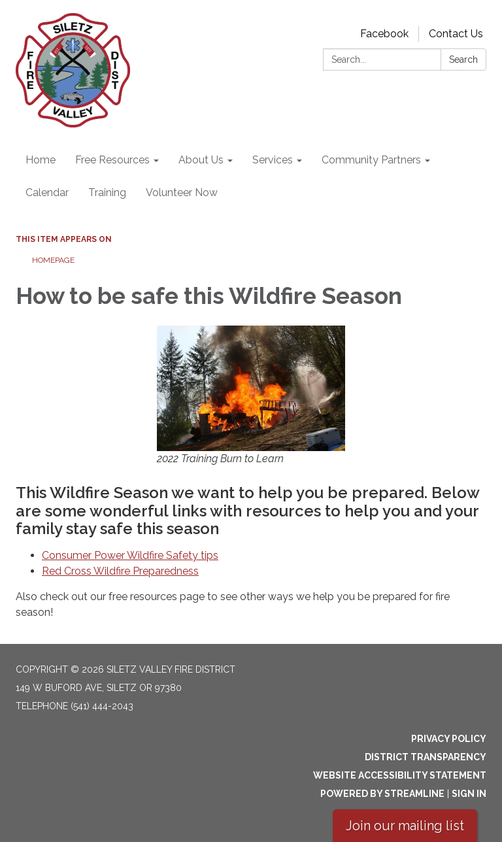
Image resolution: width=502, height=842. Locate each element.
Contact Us (456, 33)
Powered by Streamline (382, 793)
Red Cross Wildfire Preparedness (120, 571)
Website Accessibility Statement (399, 775)
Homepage (53, 260)
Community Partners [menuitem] (371, 160)
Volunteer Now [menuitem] (182, 192)
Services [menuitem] (272, 160)
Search (463, 59)
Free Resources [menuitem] (112, 160)
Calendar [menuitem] (47, 192)
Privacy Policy (448, 738)
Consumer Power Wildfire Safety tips (130, 555)
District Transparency (425, 757)
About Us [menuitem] (201, 160)
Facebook (384, 33)
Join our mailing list (405, 826)
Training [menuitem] (107, 192)
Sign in (469, 793)
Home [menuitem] (40, 160)
